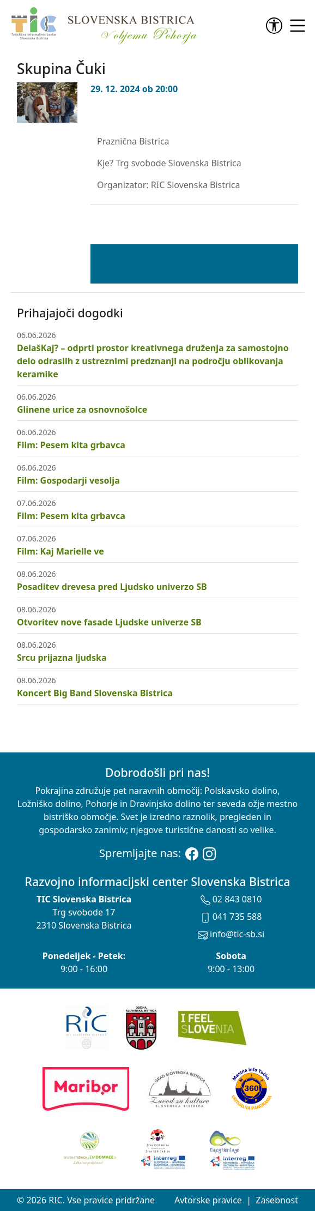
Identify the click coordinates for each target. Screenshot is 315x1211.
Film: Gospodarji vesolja (68, 480)
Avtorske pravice (208, 1200)
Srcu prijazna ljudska (61, 658)
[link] (276, 25)
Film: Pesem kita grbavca (71, 445)
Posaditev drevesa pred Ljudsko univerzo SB (112, 587)
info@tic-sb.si (231, 934)
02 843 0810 (231, 899)
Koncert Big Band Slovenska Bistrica (95, 693)
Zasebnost (277, 1200)
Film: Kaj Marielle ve (60, 551)
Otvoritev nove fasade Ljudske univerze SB (109, 622)
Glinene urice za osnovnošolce (82, 409)
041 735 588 (231, 917)
